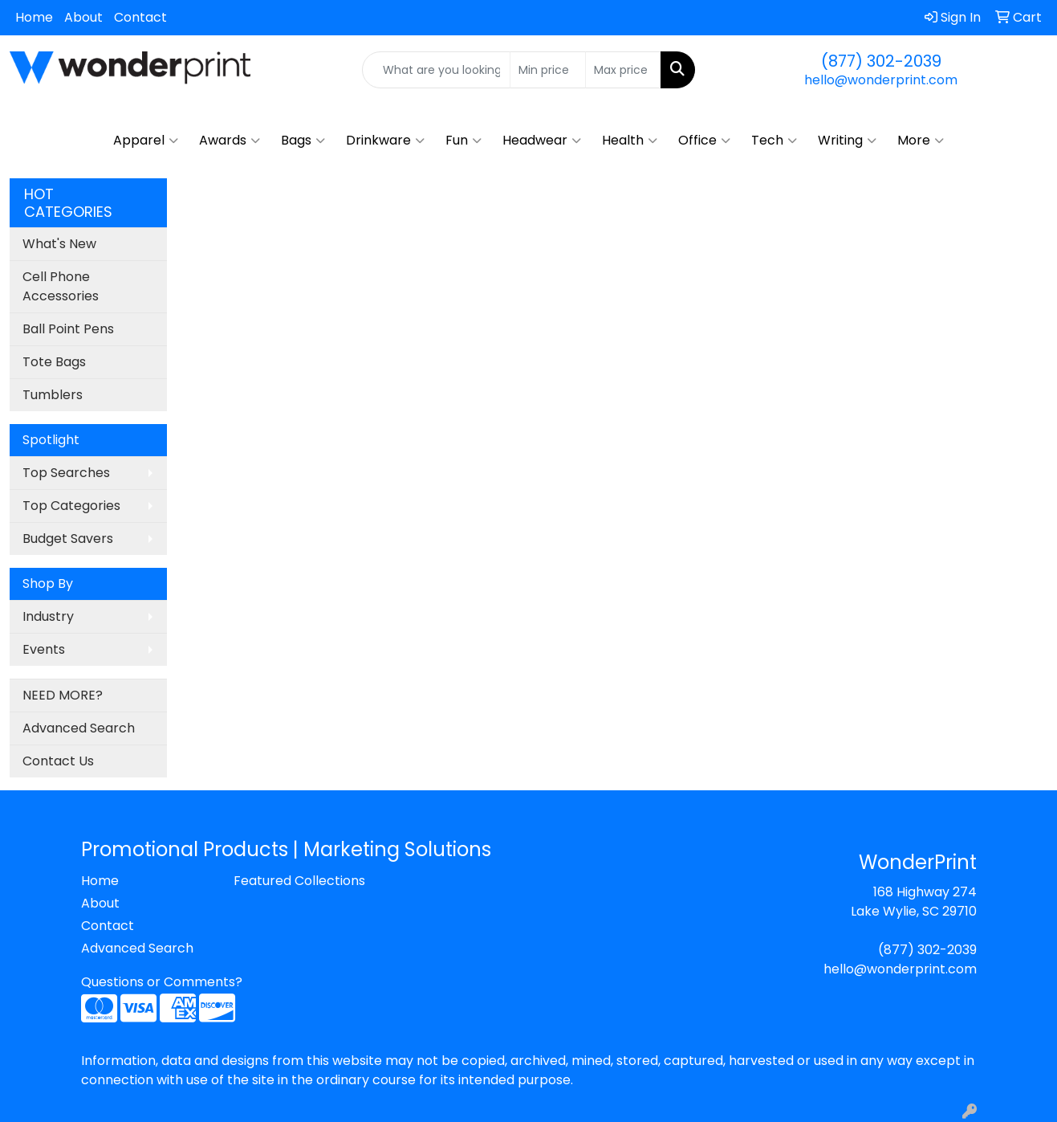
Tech (774, 140)
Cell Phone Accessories (60, 286)
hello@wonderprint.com (880, 80)
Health (629, 140)
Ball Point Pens (68, 329)
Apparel (145, 140)
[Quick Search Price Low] (548, 69)
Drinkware (385, 140)
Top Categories (71, 505)
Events (43, 649)
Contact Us (58, 761)
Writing (847, 140)
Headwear (541, 140)
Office (704, 140)
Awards (229, 140)
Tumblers (52, 395)
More (920, 140)
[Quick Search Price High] (623, 69)
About (83, 17)
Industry (48, 616)
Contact (140, 17)
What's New (59, 244)
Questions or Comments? (161, 982)
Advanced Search (78, 728)
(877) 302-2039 (881, 61)
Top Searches (66, 472)
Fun (463, 140)
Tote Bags (54, 362)
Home (34, 17)
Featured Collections (299, 880)
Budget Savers (67, 538)
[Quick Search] (436, 69)
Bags (303, 140)
